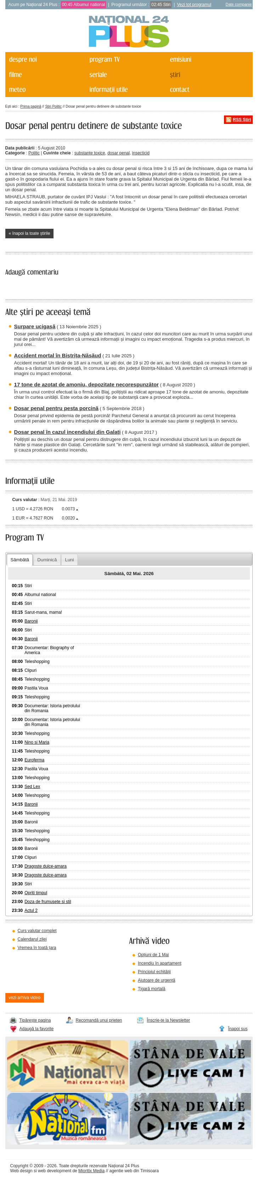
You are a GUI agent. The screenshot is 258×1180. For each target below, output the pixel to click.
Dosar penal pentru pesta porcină (56, 408)
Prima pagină (30, 106)
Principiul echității (154, 971)
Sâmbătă (19, 559)
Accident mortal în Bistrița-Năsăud (57, 355)
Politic (34, 153)
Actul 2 (31, 910)
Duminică (47, 559)
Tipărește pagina (35, 1020)
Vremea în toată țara (37, 947)
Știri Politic (53, 106)
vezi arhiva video (24, 997)
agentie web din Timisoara (133, 1170)
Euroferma (34, 760)
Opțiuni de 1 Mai (153, 954)
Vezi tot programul (194, 4)
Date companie (238, 4)
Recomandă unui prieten (99, 1020)
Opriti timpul (35, 892)
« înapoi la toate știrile (29, 233)
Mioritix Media (91, 1170)
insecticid (141, 153)
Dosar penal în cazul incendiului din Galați (67, 432)
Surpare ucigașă (35, 326)
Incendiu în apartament (159, 963)
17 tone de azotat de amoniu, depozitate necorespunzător (86, 384)
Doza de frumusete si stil (47, 901)
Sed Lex (32, 786)
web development (54, 1170)
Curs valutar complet (37, 930)
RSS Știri (242, 119)
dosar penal (118, 153)
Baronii (31, 621)
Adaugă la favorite (36, 1028)
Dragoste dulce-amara (45, 866)
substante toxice (89, 153)
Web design (21, 1170)
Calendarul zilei (32, 939)
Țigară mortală (151, 988)
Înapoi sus (238, 1028)
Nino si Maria (36, 742)
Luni (69, 559)
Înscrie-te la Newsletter (168, 1020)
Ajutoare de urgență (156, 980)
